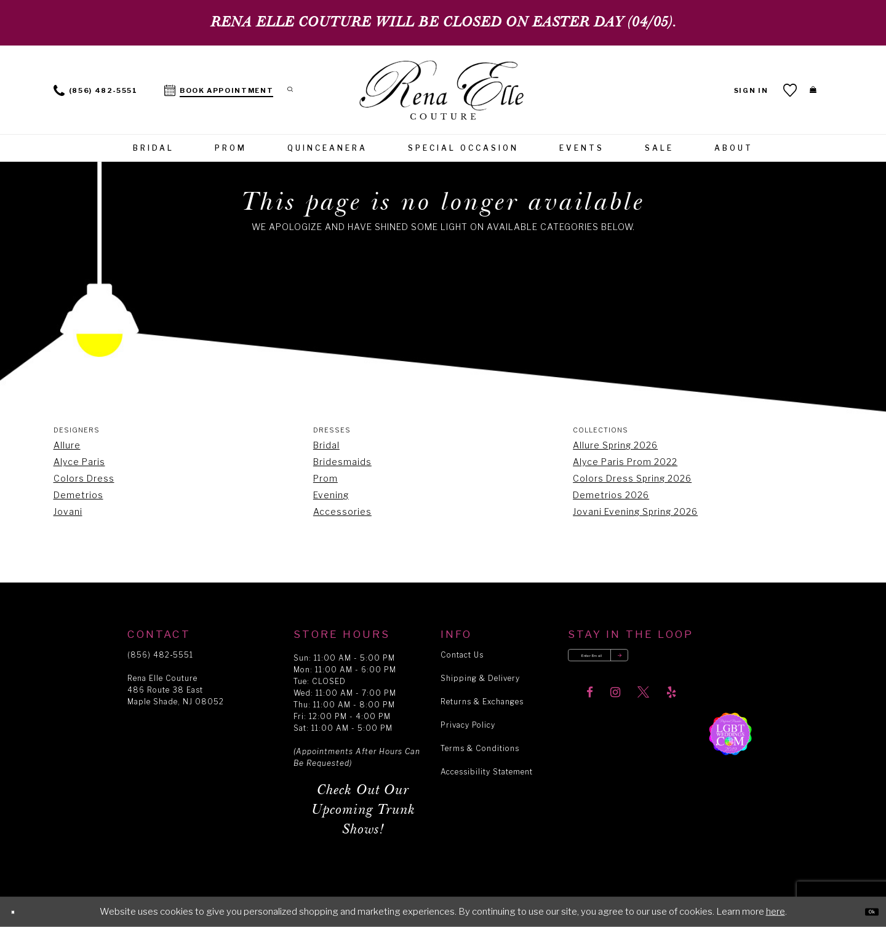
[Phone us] (95, 89)
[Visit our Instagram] (615, 705)
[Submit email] (674, 661)
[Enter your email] (630, 661)
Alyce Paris (79, 461)
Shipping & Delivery (480, 678)
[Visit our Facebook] (589, 705)
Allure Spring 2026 (615, 445)
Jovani (68, 511)
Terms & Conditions (480, 748)
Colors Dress (84, 478)
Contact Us (462, 654)
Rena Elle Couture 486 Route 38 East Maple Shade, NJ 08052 (175, 690)
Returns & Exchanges (482, 701)
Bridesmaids (342, 461)
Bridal (326, 445)
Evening (331, 495)
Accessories (342, 511)
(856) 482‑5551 (160, 654)
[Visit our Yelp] (671, 705)
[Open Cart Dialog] (806, 90)
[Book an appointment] (219, 89)
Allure (67, 445)
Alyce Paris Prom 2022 (625, 461)
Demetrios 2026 (611, 495)
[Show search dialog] (297, 89)
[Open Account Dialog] (736, 89)
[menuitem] (95, 89)
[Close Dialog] (19, 912)
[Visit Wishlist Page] (775, 90)
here (775, 911)
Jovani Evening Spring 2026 (635, 511)
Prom (325, 478)
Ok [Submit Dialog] (864, 911)
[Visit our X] (643, 706)
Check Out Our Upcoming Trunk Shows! (363, 810)
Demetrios (78, 495)
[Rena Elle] (443, 91)
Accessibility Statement (487, 771)
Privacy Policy (468, 725)
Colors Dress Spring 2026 (632, 478)
